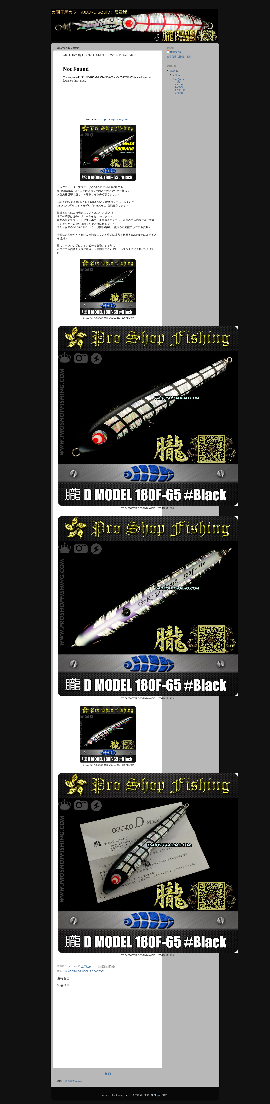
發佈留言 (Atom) (73, 1081)
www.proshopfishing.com (113, 119)
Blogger (158, 1095)
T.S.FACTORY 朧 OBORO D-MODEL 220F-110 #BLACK (180, 86)
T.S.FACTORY (97, 971)
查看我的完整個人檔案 (179, 56)
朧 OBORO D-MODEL (77, 971)
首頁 (107, 1074)
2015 (173, 70)
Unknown (175, 52)
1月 (175, 74)
